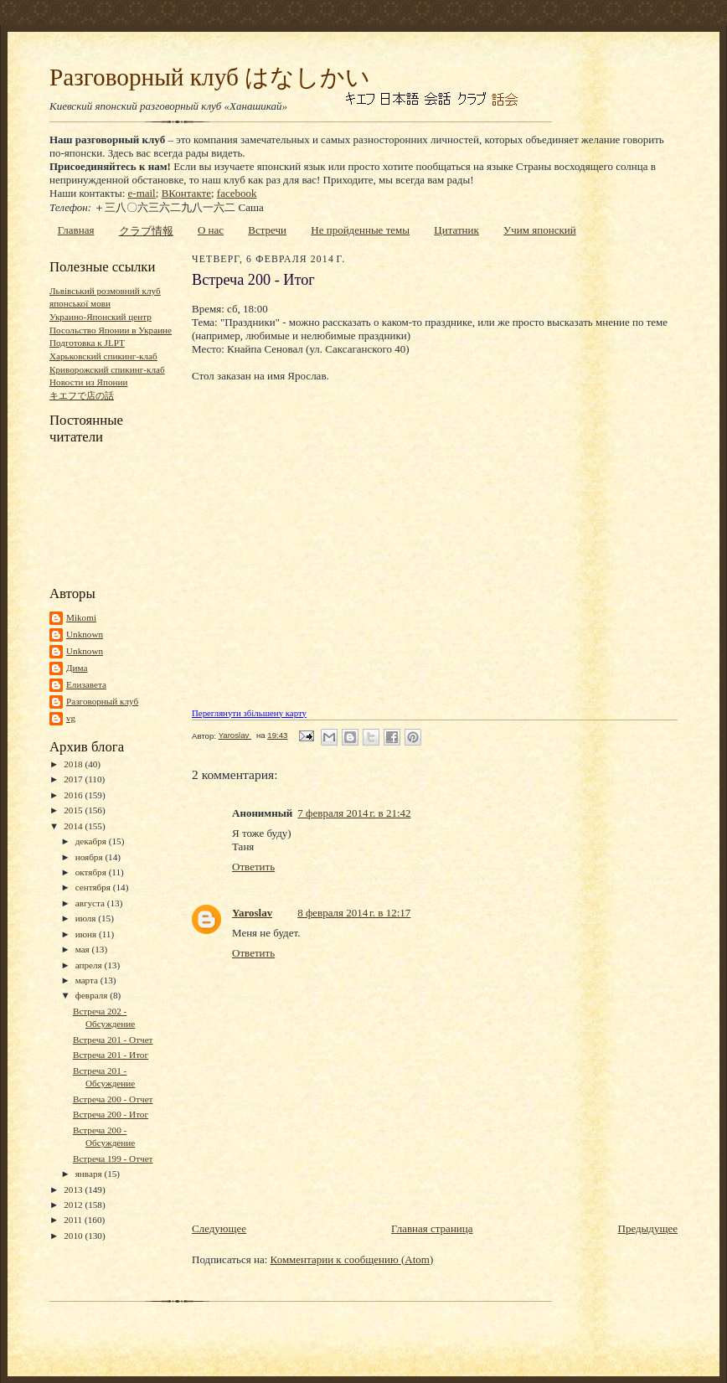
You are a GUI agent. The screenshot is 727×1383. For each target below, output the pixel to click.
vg (70, 718)
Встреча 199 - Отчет (113, 1158)
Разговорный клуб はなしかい (209, 77)
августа (91, 903)
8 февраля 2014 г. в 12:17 (353, 912)
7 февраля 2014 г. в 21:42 (353, 813)
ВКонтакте (186, 193)
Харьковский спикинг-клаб (103, 356)
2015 (74, 810)
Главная (76, 230)
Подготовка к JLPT (87, 343)
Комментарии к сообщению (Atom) (352, 1259)
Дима (77, 668)
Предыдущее (648, 1228)
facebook (237, 193)
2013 (74, 1189)
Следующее (219, 1228)
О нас (211, 230)
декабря (92, 841)
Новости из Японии (88, 382)
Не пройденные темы (360, 230)
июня (87, 934)
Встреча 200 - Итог (110, 1114)
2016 (74, 795)
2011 (74, 1220)
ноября (90, 857)
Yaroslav (252, 912)
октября (92, 872)
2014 (74, 826)
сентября (94, 887)
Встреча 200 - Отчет (113, 1099)
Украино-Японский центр (100, 317)
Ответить (253, 866)
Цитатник (456, 230)
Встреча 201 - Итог (110, 1055)
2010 (74, 1236)
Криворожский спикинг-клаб (107, 369)
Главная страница (431, 1228)
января (90, 1174)
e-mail (142, 193)
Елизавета (86, 684)
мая (83, 949)
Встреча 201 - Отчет (113, 1040)
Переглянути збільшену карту (249, 713)
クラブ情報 (146, 230)
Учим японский (539, 230)
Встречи (267, 230)
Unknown (84, 634)
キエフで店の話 (81, 395)
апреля (90, 965)
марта (88, 980)
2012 (74, 1205)
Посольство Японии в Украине (110, 330)
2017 (74, 779)
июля (87, 918)
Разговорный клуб (102, 701)
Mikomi (81, 617)
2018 (74, 764)
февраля (93, 995)
